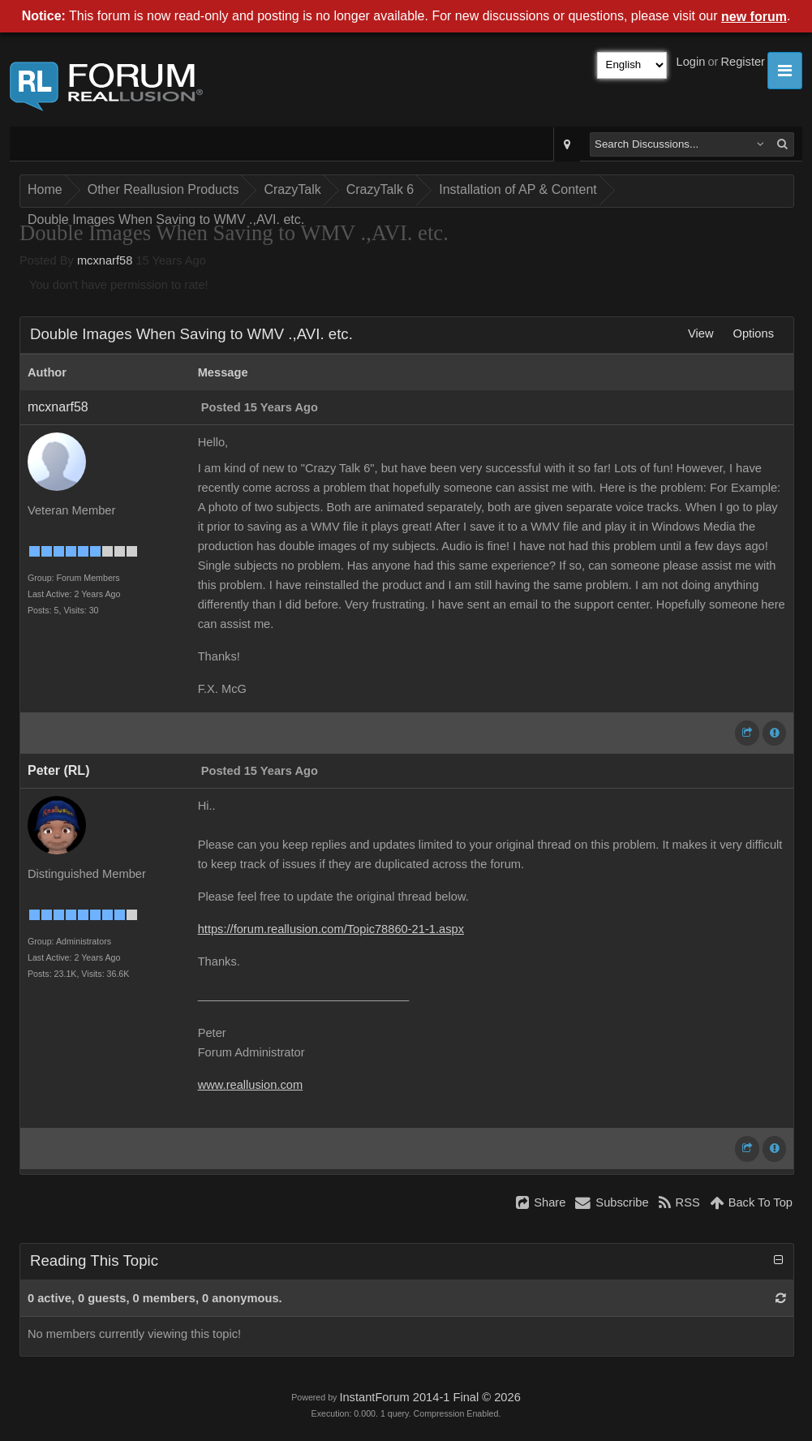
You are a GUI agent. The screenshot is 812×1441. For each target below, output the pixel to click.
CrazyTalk (292, 189)
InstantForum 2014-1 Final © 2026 (429, 1397)
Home (45, 189)
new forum (754, 17)
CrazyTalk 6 (380, 189)
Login (691, 61)
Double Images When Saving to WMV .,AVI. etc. (166, 219)
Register (742, 61)
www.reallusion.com (250, 1084)
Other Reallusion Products (163, 189)
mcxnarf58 (104, 260)
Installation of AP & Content (518, 189)
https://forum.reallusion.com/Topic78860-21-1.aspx (331, 929)
